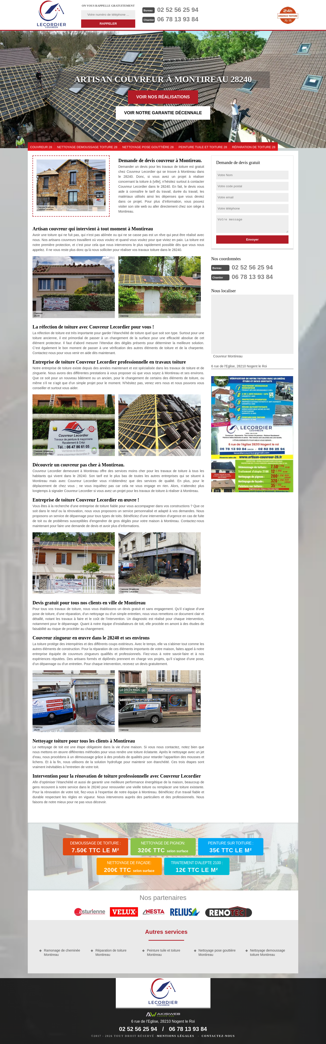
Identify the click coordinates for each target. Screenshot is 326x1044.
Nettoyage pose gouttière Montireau (217, 952)
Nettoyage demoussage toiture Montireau (267, 952)
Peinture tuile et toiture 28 (203, 147)
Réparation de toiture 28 (253, 147)
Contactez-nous (218, 1036)
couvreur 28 (41, 147)
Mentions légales (175, 1036)
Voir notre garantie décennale (163, 112)
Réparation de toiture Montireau (110, 952)
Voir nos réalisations (163, 97)
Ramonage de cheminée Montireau (62, 952)
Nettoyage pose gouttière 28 (148, 147)
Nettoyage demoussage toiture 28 (87, 147)
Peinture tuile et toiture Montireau (163, 952)
